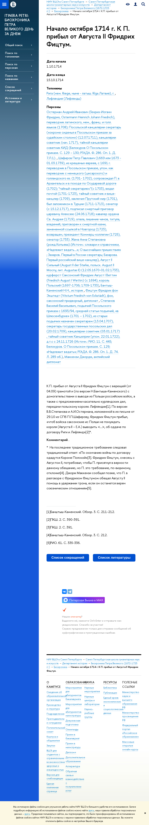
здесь (91, 810)
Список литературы (114, 557)
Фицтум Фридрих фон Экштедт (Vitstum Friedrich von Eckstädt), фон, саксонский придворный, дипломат (82, 295)
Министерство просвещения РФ (130, 716)
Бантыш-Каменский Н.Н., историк (80, 287)
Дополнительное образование (75, 759)
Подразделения (55, 713)
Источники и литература (13, 99)
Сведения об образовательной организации (57, 696)
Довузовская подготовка (73, 722)
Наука (89, 682)
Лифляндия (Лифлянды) (64, 98)
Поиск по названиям (11, 77)
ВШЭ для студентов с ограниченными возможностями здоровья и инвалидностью (56, 760)
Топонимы (54, 88)
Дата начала (56, 61)
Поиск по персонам (11, 65)
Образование (76, 682)
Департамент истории (74, 663)
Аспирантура (73, 766)
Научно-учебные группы (89, 713)
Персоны (54, 107)
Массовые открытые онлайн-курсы (130, 745)
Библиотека (110, 687)
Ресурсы (110, 682)
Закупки (51, 745)
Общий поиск (14, 45)
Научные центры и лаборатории (92, 700)
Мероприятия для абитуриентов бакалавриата (74, 693)
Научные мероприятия (92, 689)
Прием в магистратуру (73, 745)
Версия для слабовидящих (55, 776)
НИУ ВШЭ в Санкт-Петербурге (64, 659)
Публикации (110, 692)
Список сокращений (13, 88)
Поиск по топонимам (12, 54)
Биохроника (60, 667)
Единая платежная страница (53, 787)
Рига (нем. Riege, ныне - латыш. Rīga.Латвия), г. (81, 93)
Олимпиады (72, 729)
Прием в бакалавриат (73, 736)
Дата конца (56, 74)
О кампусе (54, 684)
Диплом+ (71, 752)
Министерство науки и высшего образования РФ (130, 699)
